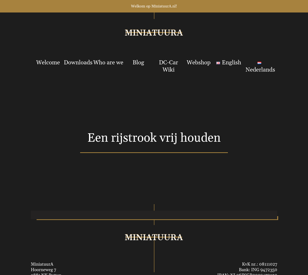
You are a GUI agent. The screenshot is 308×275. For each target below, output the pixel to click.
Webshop (199, 62)
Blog (138, 62)
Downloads (78, 62)
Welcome (48, 62)
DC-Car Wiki (168, 66)
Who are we (108, 62)
